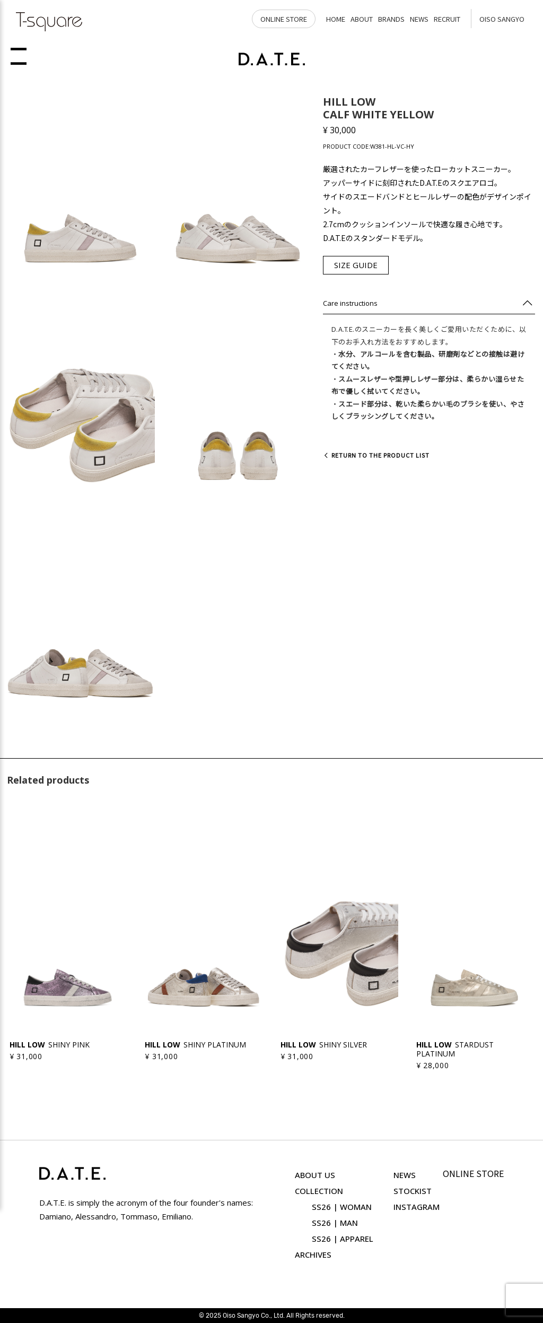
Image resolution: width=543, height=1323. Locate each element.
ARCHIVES (313, 1254)
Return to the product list (376, 455)
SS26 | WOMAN (342, 1206)
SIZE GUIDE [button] (356, 265)
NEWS (419, 19)
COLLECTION (319, 1190)
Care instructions (350, 303)
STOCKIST (412, 1190)
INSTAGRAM (416, 1206)
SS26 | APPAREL (342, 1238)
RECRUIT (447, 19)
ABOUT (362, 19)
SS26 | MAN (335, 1222)
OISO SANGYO (501, 19)
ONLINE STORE (283, 19)
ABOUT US (315, 1175)
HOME (335, 19)
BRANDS (391, 19)
